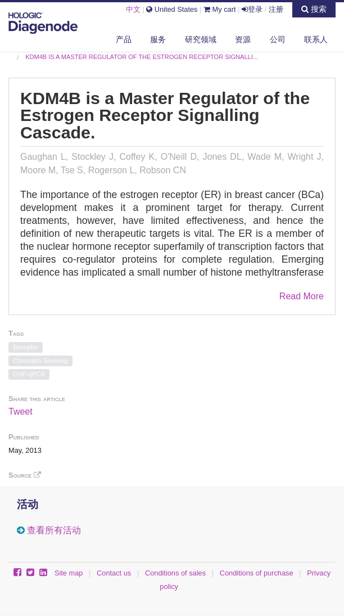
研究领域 (200, 39)
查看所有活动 (54, 530)
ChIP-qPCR (29, 374)
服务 (158, 39)
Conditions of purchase (256, 573)
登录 (252, 9)
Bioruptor (25, 347)
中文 (133, 9)
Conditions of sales (175, 573)
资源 (243, 39)
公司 (278, 39)
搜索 (314, 9)
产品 (124, 39)
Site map (69, 573)
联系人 (316, 39)
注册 (276, 9)
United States (171, 9)
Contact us (114, 573)
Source (24, 475)
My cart (219, 9)
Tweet (20, 411)
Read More (301, 296)
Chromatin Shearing (40, 360)
